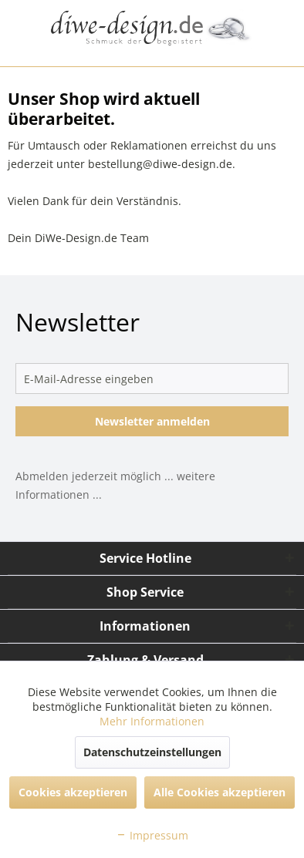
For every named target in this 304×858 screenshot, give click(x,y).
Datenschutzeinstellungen (152, 752)
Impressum (152, 835)
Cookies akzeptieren (73, 792)
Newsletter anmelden (152, 421)
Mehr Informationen (152, 721)
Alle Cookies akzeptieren (219, 792)
